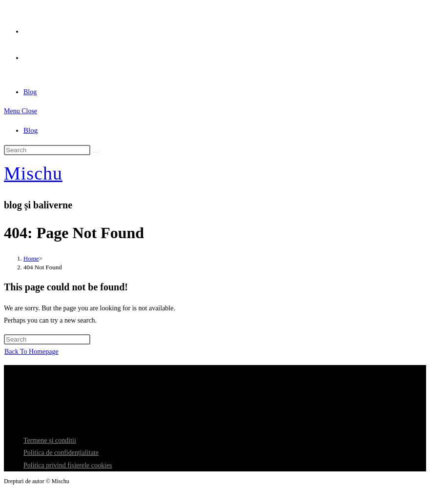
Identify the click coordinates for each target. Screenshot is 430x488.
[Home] (31, 258)
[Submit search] (95, 152)
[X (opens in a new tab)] (26, 28)
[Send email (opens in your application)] (26, 55)
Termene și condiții (49, 440)
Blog (30, 130)
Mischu (33, 173)
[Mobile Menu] (20, 111)
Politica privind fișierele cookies (67, 465)
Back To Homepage (31, 351)
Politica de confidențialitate (61, 452)
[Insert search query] (47, 150)
